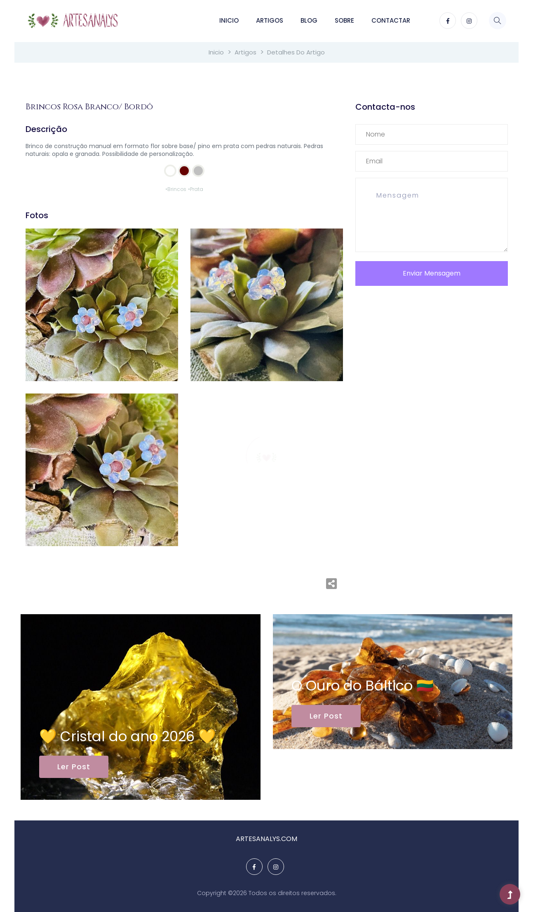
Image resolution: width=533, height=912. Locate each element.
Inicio (229, 20)
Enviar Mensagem (431, 273)
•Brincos (175, 189)
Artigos (269, 20)
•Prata (195, 189)
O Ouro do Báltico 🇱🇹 (362, 685)
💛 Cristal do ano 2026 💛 (127, 736)
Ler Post (73, 766)
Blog (309, 20)
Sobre (344, 20)
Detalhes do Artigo (296, 52)
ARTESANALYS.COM (266, 839)
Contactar (390, 20)
